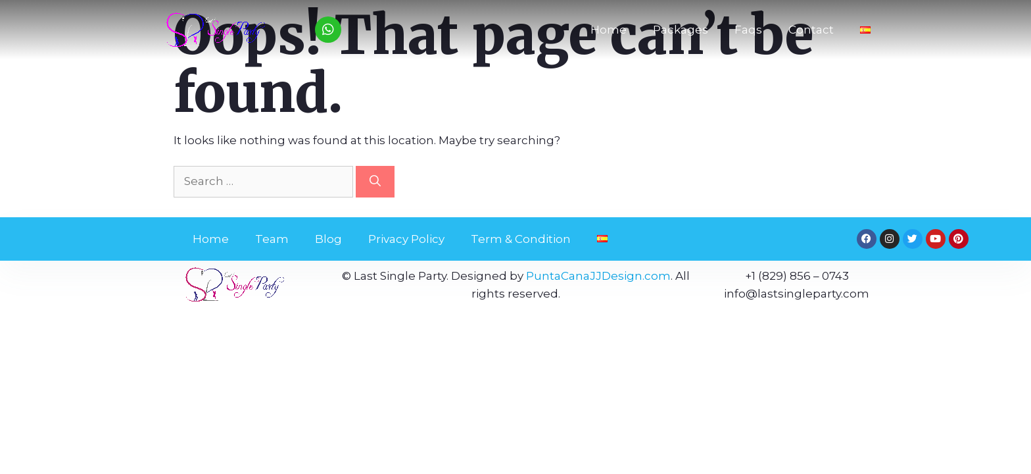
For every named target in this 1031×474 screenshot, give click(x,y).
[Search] (375, 182)
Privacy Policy (406, 239)
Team (272, 239)
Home (608, 29)
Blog (328, 239)
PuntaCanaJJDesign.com (598, 275)
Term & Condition (521, 239)
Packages (680, 29)
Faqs (748, 29)
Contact (811, 29)
